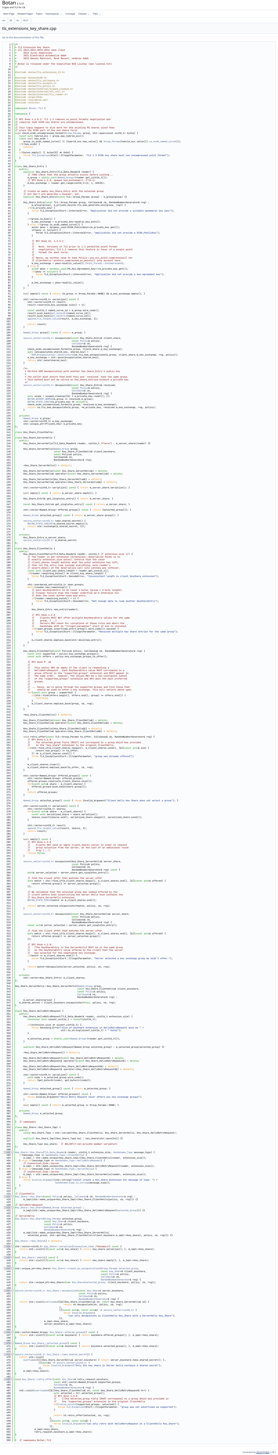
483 (7, 1379)
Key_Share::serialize (58, 1246)
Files (97, 13)
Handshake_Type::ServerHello (74, 1168)
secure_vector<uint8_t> (38, 338)
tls (17, 20)
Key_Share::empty (33, 1257)
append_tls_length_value (43, 318)
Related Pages (25, 13)
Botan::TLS (36, 108)
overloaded (51, 1301)
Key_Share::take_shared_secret (67, 1354)
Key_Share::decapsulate (62, 1290)
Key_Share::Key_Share (29, 1152)
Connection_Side (83, 1246)
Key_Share (58, 1221)
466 (7, 1332)
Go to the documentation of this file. (23, 37)
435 (7, 1246)
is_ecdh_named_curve (162, 141)
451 (7, 1290)
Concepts (70, 13)
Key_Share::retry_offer (37, 1379)
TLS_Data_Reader (54, 1152)
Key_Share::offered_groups (67, 1332)
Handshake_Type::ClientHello (64, 1154)
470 (7, 1343)
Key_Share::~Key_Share (29, 1240)
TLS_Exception (41, 155)
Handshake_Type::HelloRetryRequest (78, 1160)
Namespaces (54, 13)
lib (11, 20)
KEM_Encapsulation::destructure (52, 354)
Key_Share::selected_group (49, 1343)
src (3, 20)
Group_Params (73, 133)
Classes (83, 13)
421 (7, 1207)
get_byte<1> (58, 315)
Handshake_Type (123, 1152)
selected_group (70, 1207)
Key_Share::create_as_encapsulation (75, 1268)
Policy (84, 340)
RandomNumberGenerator (109, 1196)
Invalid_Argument (43, 1179)
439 (7, 1257)
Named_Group (65, 177)
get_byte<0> (58, 313)
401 (7, 1152)
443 (7, 1268)
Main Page (8, 13)
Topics (39, 13)
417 (7, 1196)
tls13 (25, 20)
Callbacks (78, 343)
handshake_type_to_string (71, 1182)
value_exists (67, 1404)
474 (7, 1354)
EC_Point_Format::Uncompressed (101, 263)
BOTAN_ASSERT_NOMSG (39, 398)
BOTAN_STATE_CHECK (39, 401)
